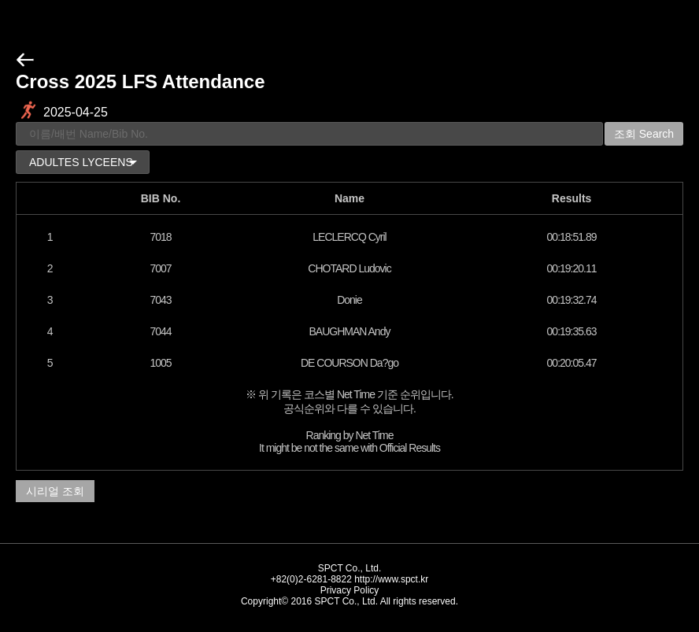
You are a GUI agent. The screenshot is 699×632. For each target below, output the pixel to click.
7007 (160, 268)
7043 (160, 300)
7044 (160, 331)
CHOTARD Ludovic (349, 268)
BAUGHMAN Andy (349, 331)
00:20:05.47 (572, 363)
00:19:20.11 (572, 268)
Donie (349, 300)
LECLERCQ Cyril (349, 237)
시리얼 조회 (55, 491)
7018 (160, 237)
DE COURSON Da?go (349, 363)
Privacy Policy (349, 590)
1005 (160, 363)
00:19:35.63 (572, 331)
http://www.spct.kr (391, 579)
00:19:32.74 (572, 300)
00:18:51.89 (572, 237)
